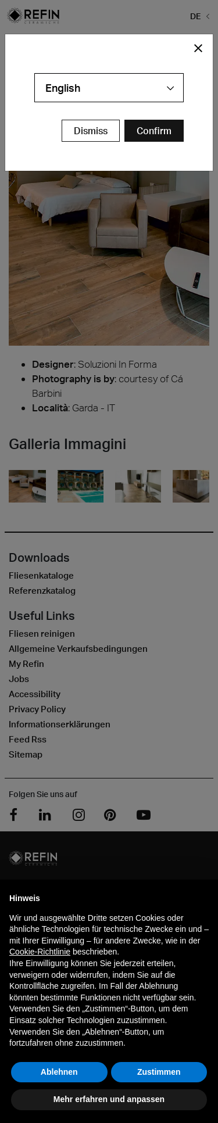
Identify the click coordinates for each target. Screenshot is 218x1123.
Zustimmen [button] (159, 1072)
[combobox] (109, 87)
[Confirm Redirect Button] (154, 131)
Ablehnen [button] (59, 1072)
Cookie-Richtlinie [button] (39, 951)
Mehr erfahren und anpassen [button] (109, 1099)
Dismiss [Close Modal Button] (91, 131)
